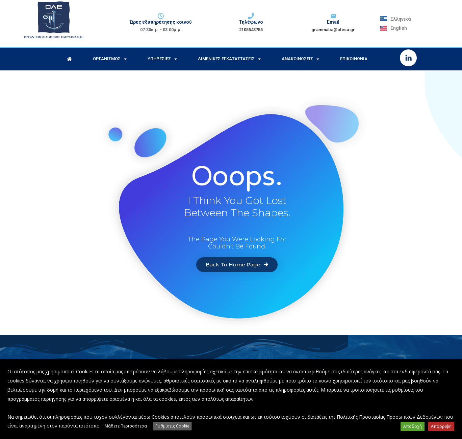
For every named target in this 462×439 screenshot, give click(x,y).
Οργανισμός (110, 59)
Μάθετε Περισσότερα (126, 427)
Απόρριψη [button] (441, 427)
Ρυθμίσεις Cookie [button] (172, 427)
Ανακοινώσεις (300, 59)
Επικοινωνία (353, 58)
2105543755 (251, 29)
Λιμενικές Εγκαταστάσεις (229, 59)
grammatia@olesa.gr (333, 29)
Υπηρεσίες (162, 59)
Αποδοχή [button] (413, 427)
